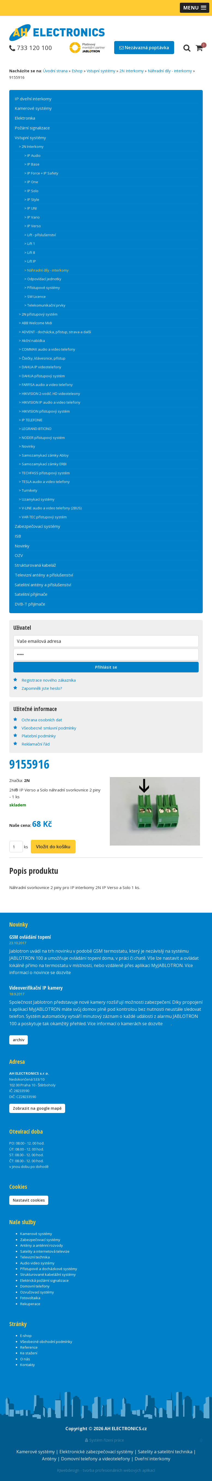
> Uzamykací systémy (36, 499)
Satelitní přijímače (31, 594)
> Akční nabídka (32, 340)
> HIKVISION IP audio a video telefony (49, 402)
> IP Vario (32, 217)
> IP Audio (32, 155)
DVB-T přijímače (30, 604)
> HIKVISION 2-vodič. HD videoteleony (49, 393)
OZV (19, 555)
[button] (194, 8)
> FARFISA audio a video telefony (46, 384)
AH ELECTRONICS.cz (125, 1429)
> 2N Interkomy (31, 146)
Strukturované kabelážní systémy (48, 1274)
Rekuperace (30, 1303)
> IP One (31, 181)
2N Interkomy (131, 70)
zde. (76, 972)
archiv (18, 1039)
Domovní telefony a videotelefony (96, 1459)
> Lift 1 (29, 243)
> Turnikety (28, 490)
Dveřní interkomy (152, 1459)
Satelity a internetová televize (44, 1251)
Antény (49, 1459)
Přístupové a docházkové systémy (48, 1268)
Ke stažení (28, 1353)
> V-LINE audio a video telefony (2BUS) (50, 508)
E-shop (26, 1335)
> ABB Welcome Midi (35, 322)
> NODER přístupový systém (42, 437)
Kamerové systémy (33, 108)
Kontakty (27, 1364)
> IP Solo (31, 190)
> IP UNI (30, 208)
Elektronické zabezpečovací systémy (96, 1452)
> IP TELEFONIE (31, 419)
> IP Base (32, 164)
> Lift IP (30, 261)
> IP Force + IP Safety (41, 173)
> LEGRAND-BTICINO (35, 428)
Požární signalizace (32, 127)
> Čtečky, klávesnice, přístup (42, 358)
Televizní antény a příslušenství (44, 575)
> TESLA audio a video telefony (44, 481)
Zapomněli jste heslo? (42, 688)
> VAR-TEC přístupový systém (43, 517)
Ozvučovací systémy (37, 1292)
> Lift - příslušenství (40, 234)
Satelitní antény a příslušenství (43, 584)
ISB (18, 536)
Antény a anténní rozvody (41, 1245)
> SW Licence (35, 296)
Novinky (22, 545)
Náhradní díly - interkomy (170, 70)
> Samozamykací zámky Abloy (44, 455)
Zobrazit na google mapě (37, 1108)
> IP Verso (32, 225)
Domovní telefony (35, 1286)
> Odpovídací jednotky (42, 278)
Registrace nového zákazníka (49, 680)
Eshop (77, 70)
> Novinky (27, 446)
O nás (25, 1359)
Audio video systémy (37, 1263)
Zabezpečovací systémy (37, 526)
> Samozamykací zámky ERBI (42, 464)
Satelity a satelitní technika (165, 1452)
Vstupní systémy (101, 70)
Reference (29, 1347)
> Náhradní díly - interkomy (46, 270)
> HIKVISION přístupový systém (44, 411)
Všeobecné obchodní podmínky (46, 1341)
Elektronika (25, 118)
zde (167, 1024)
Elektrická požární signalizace (44, 1280)
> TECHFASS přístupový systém (44, 472)
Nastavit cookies (29, 1200)
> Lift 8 (29, 252)
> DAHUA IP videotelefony (40, 366)
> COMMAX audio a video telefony (47, 349)
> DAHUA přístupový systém (42, 375)
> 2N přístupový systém (38, 314)
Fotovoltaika (30, 1297)
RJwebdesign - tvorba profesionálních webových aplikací (106, 1470)
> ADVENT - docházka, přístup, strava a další (55, 331)
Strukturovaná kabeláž (35, 565)
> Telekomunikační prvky (44, 305)
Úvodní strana (55, 70)
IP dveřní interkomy (33, 98)
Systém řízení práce (104, 1440)
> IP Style (31, 199)
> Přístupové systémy (42, 287)
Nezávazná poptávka (144, 48)
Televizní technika (35, 1257)
